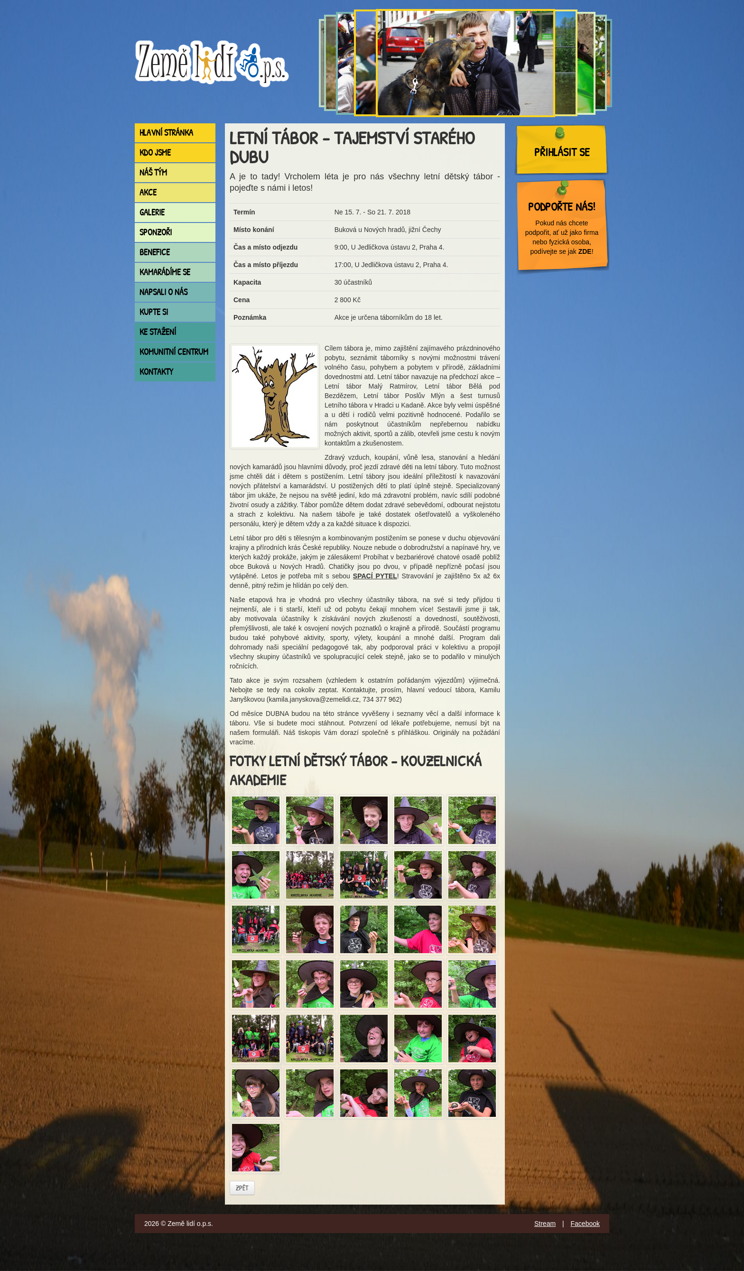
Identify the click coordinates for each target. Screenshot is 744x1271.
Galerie (152, 212)
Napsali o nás (163, 292)
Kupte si (154, 312)
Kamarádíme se (165, 272)
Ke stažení (158, 332)
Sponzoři (156, 232)
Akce (148, 192)
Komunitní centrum (174, 352)
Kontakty (156, 372)
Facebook (585, 1223)
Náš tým (153, 172)
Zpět (242, 1187)
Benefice (155, 252)
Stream (545, 1223)
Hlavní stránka (166, 133)
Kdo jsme (155, 152)
